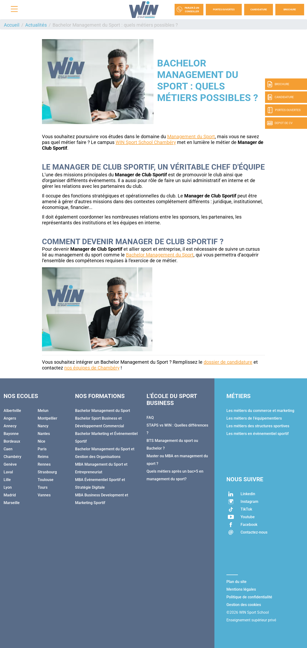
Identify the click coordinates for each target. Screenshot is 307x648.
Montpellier (47, 418)
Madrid (10, 495)
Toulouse (45, 479)
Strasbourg (47, 472)
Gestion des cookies (243, 604)
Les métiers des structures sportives (257, 426)
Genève (10, 464)
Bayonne (11, 433)
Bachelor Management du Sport (160, 255)
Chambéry (12, 456)
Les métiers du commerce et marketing (260, 410)
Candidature (258, 9)
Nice (41, 441)
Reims (43, 456)
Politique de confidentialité (249, 597)
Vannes (44, 495)
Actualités (36, 25)
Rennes (44, 464)
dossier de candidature (228, 362)
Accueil (11, 25)
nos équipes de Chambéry (91, 368)
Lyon (8, 487)
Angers (10, 418)
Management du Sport (191, 136)
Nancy (43, 426)
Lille (7, 479)
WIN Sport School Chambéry (146, 142)
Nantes (44, 433)
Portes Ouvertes (224, 9)
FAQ (150, 417)
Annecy (10, 426)
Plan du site (236, 581)
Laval (8, 472)
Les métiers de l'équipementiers (254, 418)
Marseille (12, 502)
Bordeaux (12, 441)
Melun (43, 410)
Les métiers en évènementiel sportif (257, 433)
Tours (42, 487)
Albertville (12, 410)
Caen (8, 449)
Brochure (289, 9)
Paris (42, 449)
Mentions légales (241, 589)
